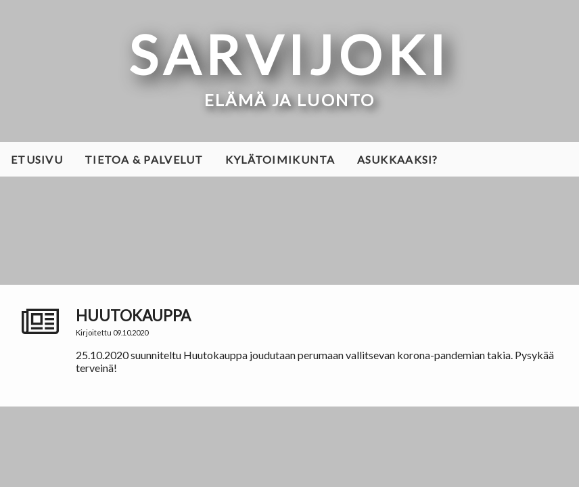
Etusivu (37, 159)
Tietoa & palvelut (144, 159)
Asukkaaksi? (397, 159)
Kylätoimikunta (280, 159)
